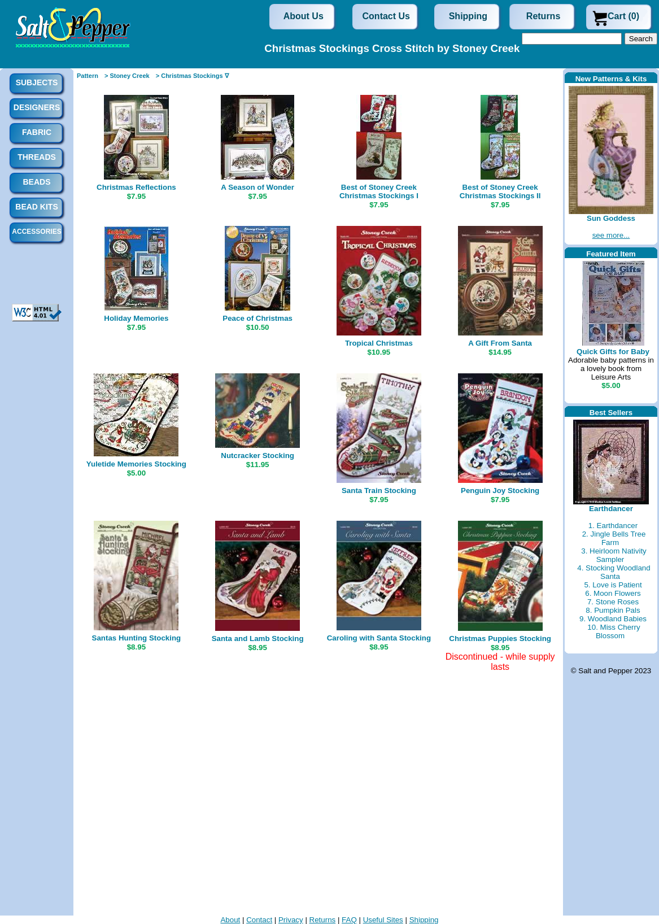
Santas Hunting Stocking (136, 638)
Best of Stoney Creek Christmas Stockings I (378, 191)
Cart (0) (623, 16)
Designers (37, 107)
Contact (259, 920)
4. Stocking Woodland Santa (613, 572)
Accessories (36, 232)
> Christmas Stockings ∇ (192, 75)
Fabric (36, 132)
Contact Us (386, 16)
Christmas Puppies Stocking (500, 638)
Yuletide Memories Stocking (136, 464)
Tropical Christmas (379, 343)
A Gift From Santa (500, 343)
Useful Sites (383, 920)
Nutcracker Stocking (257, 455)
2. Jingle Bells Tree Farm (614, 538)
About (230, 920)
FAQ (349, 920)
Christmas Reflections (136, 187)
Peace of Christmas (257, 318)
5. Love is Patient (612, 585)
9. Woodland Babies (613, 618)
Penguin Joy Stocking (500, 490)
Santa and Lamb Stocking (258, 638)
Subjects (37, 82)
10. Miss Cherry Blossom (613, 631)
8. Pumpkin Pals (613, 610)
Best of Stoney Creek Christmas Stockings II (500, 191)
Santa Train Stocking (379, 490)
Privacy (290, 920)
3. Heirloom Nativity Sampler (614, 555)
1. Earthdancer (613, 525)
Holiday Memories (136, 318)
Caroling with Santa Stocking (379, 638)
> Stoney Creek (127, 75)
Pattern (87, 75)
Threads (37, 157)
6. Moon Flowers (613, 593)
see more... (611, 235)
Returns (543, 16)
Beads (36, 181)
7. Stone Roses (613, 602)
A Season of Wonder (257, 187)
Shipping (468, 16)
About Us (303, 16)
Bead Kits (36, 206)
